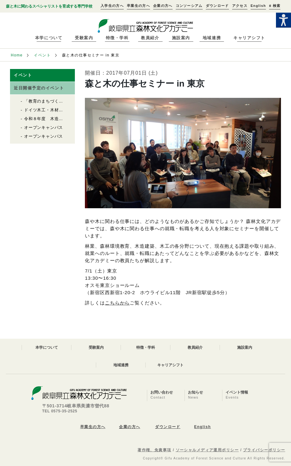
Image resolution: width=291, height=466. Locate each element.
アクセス (239, 6)
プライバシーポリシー (264, 450)
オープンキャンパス (43, 127)
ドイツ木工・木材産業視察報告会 (56, 110)
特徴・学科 (117, 37)
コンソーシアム (189, 6)
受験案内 (84, 37)
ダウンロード (217, 6)
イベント (42, 55)
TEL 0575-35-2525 (59, 411)
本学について (48, 37)
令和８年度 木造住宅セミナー (54, 118)
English (258, 6)
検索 (274, 6)
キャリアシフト (249, 37)
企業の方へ (163, 6)
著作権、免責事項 (154, 450)
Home (17, 55)
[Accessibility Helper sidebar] (283, 20)
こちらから (117, 302)
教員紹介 (150, 37)
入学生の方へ (112, 6)
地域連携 (212, 37)
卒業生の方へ (138, 6)
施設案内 (181, 37)
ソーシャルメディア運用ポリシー (207, 450)
